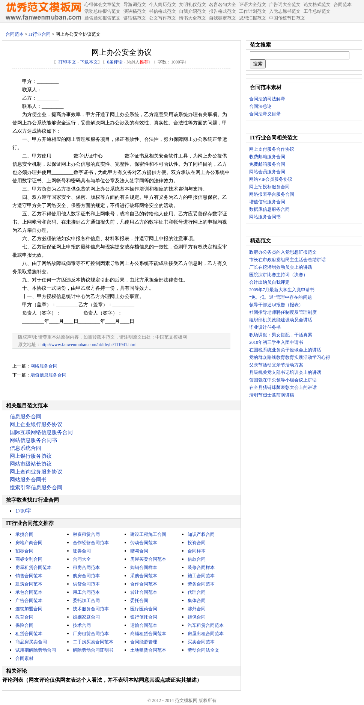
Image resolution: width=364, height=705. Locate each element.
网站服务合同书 (28, 480)
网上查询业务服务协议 (36, 472)
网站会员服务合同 (267, 171)
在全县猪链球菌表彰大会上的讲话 (283, 387)
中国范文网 (43, 11)
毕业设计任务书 (265, 327)
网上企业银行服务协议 (36, 424)
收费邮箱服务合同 (267, 156)
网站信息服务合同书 (33, 440)
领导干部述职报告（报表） (276, 304)
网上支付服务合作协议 (271, 149)
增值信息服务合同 (48, 375)
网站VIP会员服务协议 (270, 179)
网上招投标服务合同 (269, 186)
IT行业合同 (40, 34)
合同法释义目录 (265, 113)
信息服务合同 (25, 416)
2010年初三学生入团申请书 (276, 342)
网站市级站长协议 (31, 464)
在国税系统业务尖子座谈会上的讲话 (285, 349)
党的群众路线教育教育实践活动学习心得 (289, 357)
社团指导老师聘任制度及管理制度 (283, 312)
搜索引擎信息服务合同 (36, 487)
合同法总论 (260, 106)
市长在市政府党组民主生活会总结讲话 (287, 259)
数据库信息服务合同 (269, 209)
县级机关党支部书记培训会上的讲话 (285, 372)
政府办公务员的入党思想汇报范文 (283, 252)
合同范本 (15, 34)
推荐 (144, 62)
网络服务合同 (43, 366)
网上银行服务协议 (31, 456)
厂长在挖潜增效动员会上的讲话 (280, 267)
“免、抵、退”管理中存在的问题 (280, 297)
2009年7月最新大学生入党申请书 (281, 289)
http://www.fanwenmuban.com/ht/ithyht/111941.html (89, 344)
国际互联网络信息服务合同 (41, 432)
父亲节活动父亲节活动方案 (276, 365)
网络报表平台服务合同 (271, 194)
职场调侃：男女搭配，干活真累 (280, 334)
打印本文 (67, 62)
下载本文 (89, 62)
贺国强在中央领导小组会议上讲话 (283, 380)
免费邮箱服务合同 (267, 164)
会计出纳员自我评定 (269, 282)
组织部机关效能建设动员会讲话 (280, 319)
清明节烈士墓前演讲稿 (271, 395)
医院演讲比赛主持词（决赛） (278, 274)
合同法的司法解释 (267, 98)
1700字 (23, 511)
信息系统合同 (25, 448)
